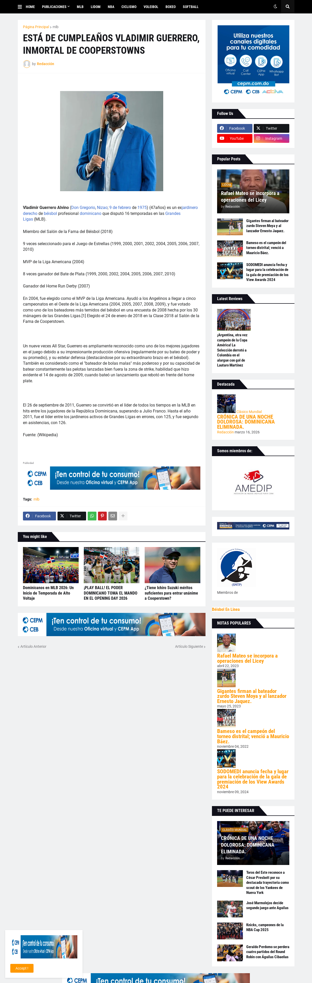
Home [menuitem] (30, 7)
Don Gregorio (83, 207)
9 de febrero (120, 207)
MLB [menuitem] (80, 7)
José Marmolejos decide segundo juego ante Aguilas (267, 905)
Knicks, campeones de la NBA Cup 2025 (265, 927)
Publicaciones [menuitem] (54, 7)
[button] (22, 6)
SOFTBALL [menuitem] (191, 7)
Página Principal (36, 27)
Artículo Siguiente (189, 646)
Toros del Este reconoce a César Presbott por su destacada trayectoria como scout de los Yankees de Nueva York (267, 882)
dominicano (90, 213)
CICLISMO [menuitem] (128, 7)
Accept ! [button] (21, 968)
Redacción (226, 432)
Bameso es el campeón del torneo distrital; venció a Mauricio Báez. (266, 247)
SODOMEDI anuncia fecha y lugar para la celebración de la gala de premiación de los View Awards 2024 (267, 272)
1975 (142, 207)
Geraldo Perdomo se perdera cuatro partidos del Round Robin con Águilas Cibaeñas (267, 952)
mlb (56, 27)
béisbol (50, 213)
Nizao (102, 207)
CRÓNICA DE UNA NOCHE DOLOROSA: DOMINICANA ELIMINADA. (246, 422)
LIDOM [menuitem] (96, 7)
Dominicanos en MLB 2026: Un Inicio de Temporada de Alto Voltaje (48, 593)
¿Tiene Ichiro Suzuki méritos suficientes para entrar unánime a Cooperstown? (171, 593)
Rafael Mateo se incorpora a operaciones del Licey (250, 196)
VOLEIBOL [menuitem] (151, 7)
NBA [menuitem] (111, 7)
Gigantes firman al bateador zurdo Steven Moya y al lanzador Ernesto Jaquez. (267, 226)
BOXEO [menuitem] (171, 7)
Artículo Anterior (33, 646)
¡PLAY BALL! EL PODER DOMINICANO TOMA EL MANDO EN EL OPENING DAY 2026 (110, 593)
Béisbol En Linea (226, 609)
